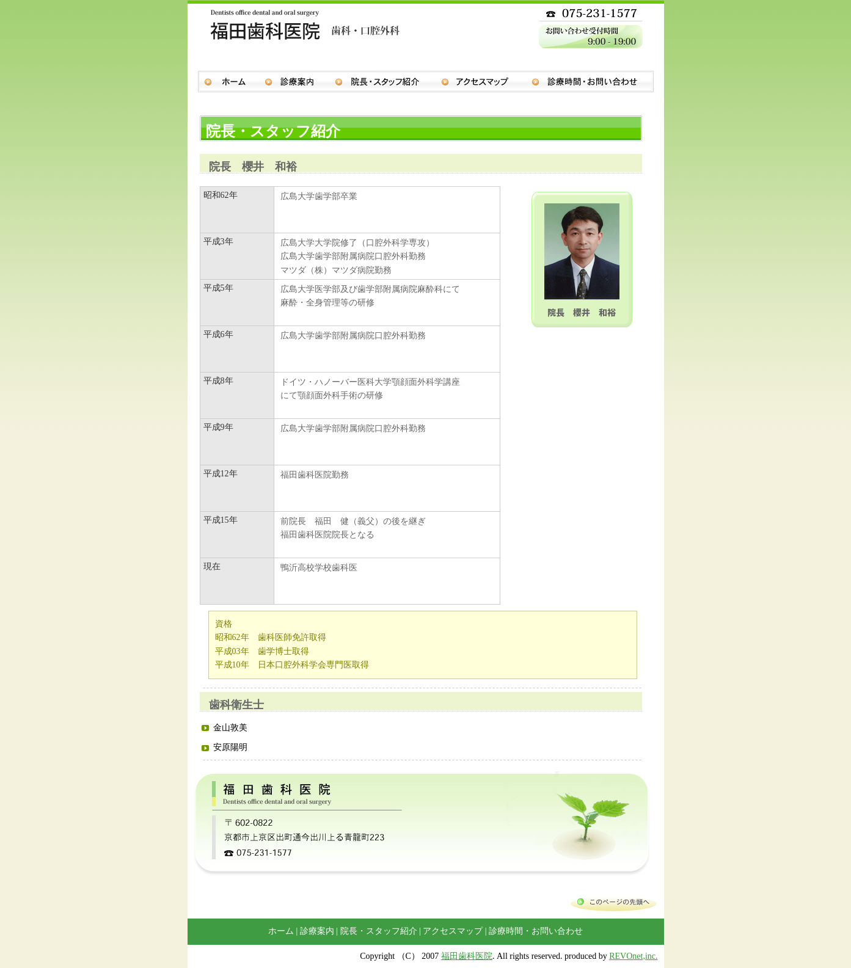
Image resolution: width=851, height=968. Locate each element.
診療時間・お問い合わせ (597, 84)
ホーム (226, 84)
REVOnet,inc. (633, 956)
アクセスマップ (486, 84)
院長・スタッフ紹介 (388, 84)
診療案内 (300, 84)
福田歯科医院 (466, 956)
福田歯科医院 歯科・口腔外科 (300, 46)
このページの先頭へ (613, 902)
